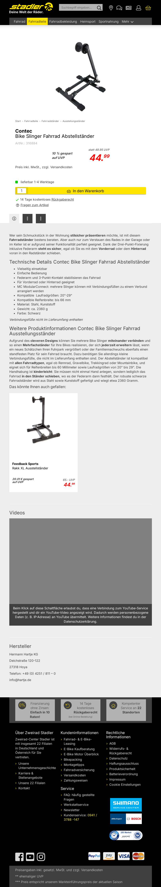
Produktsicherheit (122, 769)
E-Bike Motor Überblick (81, 754)
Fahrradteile (37, 21)
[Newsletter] (128, 7)
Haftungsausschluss (124, 763)
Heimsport (87, 21)
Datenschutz (118, 758)
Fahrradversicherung (79, 770)
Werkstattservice (76, 805)
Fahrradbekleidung (63, 21)
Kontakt (24, 788)
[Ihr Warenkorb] (148, 7)
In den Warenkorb (85, 191)
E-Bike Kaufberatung (79, 749)
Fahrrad (19, 21)
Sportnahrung (109, 21)
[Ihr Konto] (138, 7)
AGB (112, 743)
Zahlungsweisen (76, 780)
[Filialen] (111, 7)
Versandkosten (75, 775)
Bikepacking (73, 759)
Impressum (117, 779)
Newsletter (72, 810)
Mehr (126, 21)
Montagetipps (74, 765)
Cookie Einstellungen (125, 785)
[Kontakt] (119, 7)
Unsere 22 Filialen (31, 783)
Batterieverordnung (123, 774)
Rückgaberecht (62, 199)
